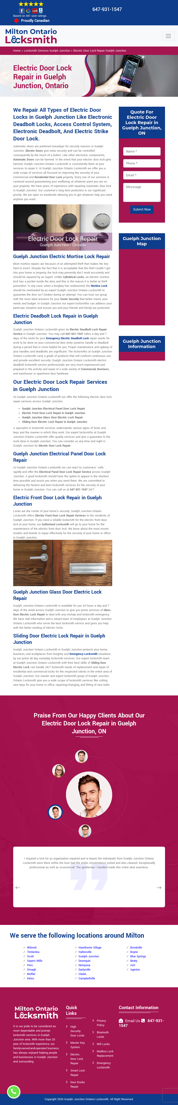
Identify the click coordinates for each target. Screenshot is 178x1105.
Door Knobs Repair (77, 1084)
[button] (58, 770)
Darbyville (84, 970)
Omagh (31, 970)
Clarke (82, 974)
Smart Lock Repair (77, 1073)
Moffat (31, 974)
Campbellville (87, 978)
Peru (30, 965)
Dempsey (84, 965)
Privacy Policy (101, 1023)
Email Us (132, 1021)
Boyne (134, 952)
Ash (132, 965)
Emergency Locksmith (104, 1065)
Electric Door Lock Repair (76, 1059)
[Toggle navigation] (168, 36)
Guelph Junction (89, 956)
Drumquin (84, 961)
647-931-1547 (107, 9)
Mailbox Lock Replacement (105, 1053)
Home (17, 51)
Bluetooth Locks (103, 1034)
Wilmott (32, 948)
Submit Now (142, 209)
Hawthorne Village (90, 948)
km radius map (142, 286)
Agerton (135, 970)
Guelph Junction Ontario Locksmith (86, 1099)
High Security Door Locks (77, 1031)
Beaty (133, 961)
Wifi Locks (103, 1044)
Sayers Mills (34, 961)
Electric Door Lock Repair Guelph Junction (99, 51)
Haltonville (85, 952)
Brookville (136, 948)
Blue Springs (138, 956)
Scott (30, 956)
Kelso (30, 978)
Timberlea (33, 952)
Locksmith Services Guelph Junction (47, 51)
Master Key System (77, 1045)
